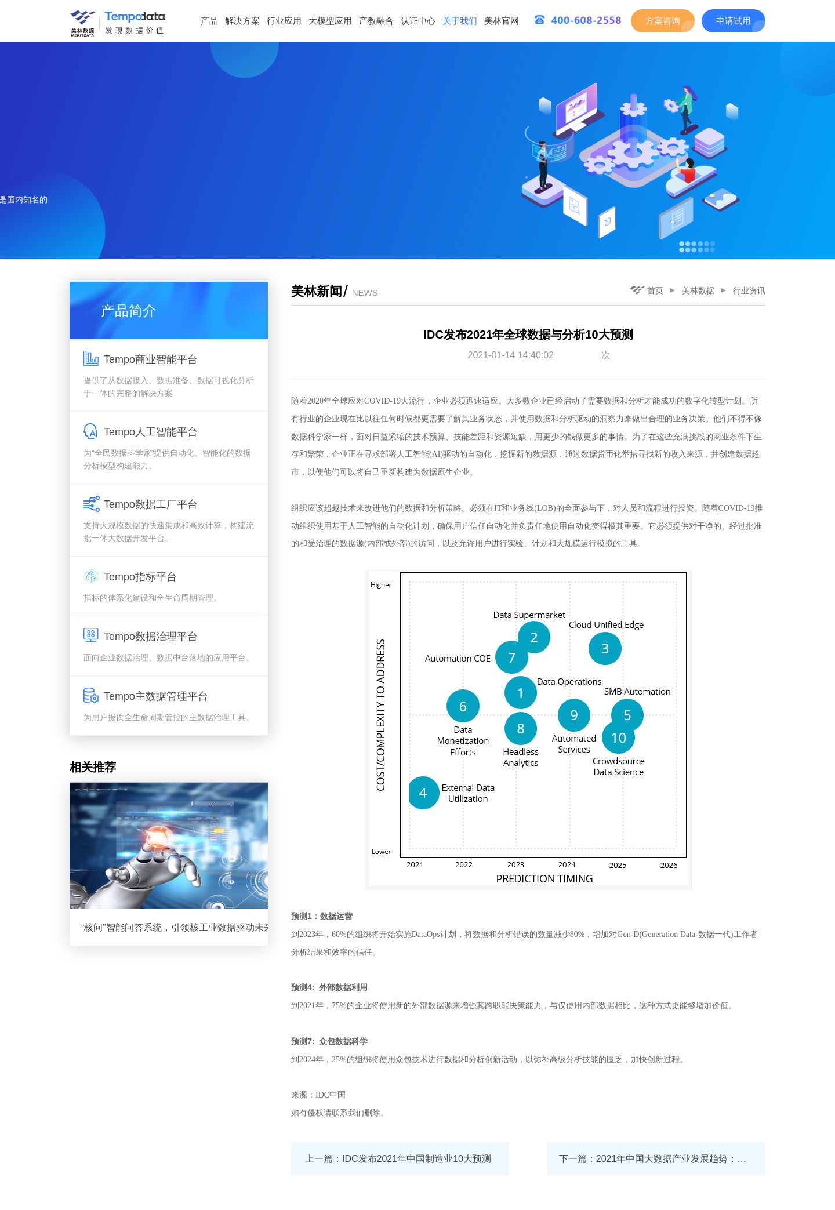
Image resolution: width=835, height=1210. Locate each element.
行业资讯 (749, 290)
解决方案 (242, 21)
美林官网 (501, 21)
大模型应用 (330, 21)
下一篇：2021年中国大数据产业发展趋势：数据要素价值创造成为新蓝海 (662, 1159)
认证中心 (418, 21)
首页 (646, 290)
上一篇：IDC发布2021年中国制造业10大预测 (398, 1159)
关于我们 (459, 21)
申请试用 (733, 21)
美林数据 (698, 290)
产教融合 (376, 21)
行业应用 (284, 21)
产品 (209, 21)
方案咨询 (662, 21)
